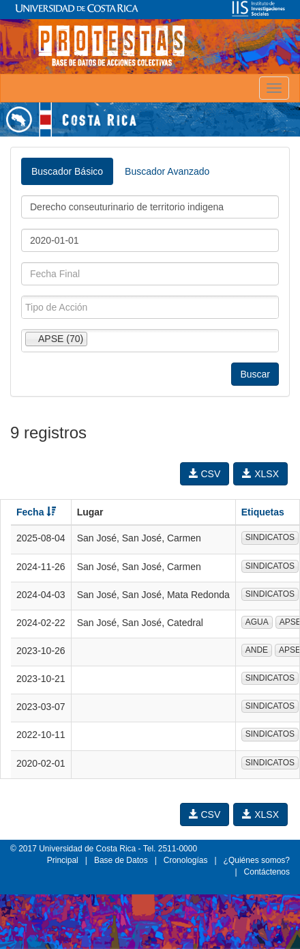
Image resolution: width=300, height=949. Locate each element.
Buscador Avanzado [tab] (167, 171)
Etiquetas (262, 512)
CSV (205, 473)
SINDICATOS (270, 537)
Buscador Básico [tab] (67, 171)
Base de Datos (121, 860)
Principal (62, 860)
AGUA (257, 622)
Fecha (36, 512)
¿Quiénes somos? (257, 860)
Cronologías (186, 860)
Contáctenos (267, 872)
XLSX (260, 473)
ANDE (256, 650)
